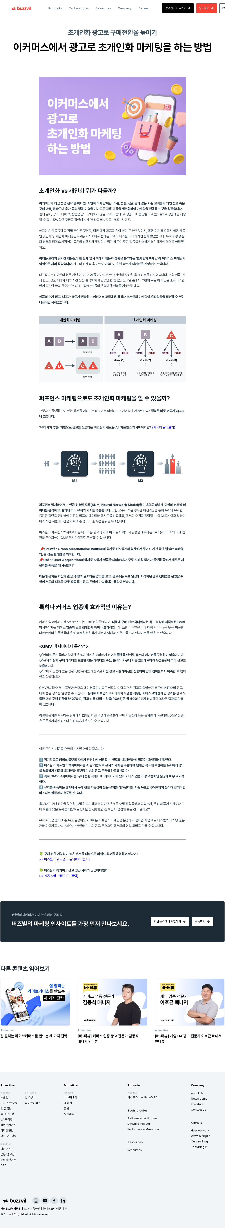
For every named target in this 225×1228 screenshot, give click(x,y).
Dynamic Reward (138, 1123)
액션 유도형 (7, 1114)
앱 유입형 (5, 1108)
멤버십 (68, 1103)
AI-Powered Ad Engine (142, 1118)
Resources (103, 8)
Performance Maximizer (143, 1129)
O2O (3, 1165)
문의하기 (206, 8)
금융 (66, 1108)
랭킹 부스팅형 (8, 1136)
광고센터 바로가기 (178, 8)
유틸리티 (69, 1114)
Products (55, 8)
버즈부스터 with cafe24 (142, 1097)
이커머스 (5, 1149)
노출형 (4, 1097)
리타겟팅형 (6, 1130)
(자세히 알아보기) (163, 427)
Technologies (79, 8)
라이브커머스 (8, 1125)
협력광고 (30, 1097)
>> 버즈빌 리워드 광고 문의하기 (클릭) (64, 859)
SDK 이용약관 (32, 1208)
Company (124, 8)
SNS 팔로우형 (9, 1103)
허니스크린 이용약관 (55, 1208)
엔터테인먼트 (8, 1160)
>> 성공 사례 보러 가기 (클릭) (58, 876)
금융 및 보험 (7, 1154)
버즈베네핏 (70, 1097)
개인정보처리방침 (10, 1208)
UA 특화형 (6, 1119)
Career (143, 8)
